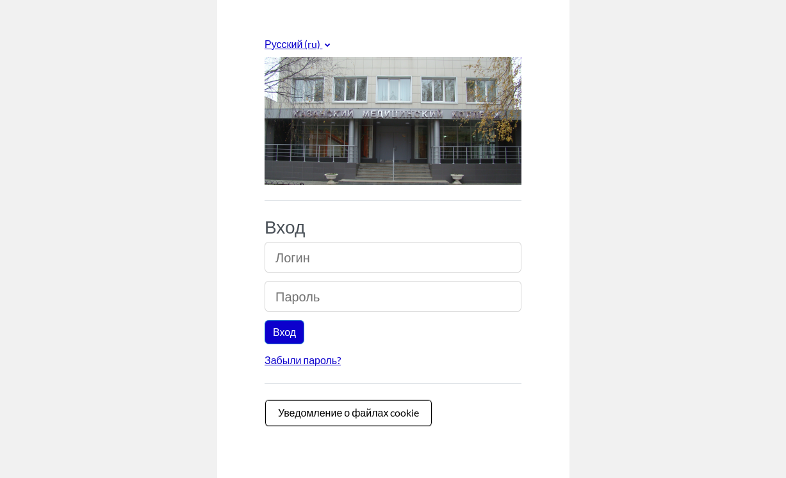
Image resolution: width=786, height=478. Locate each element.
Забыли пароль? (303, 360)
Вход (284, 332)
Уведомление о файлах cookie (348, 412)
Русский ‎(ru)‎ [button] (293, 44)
